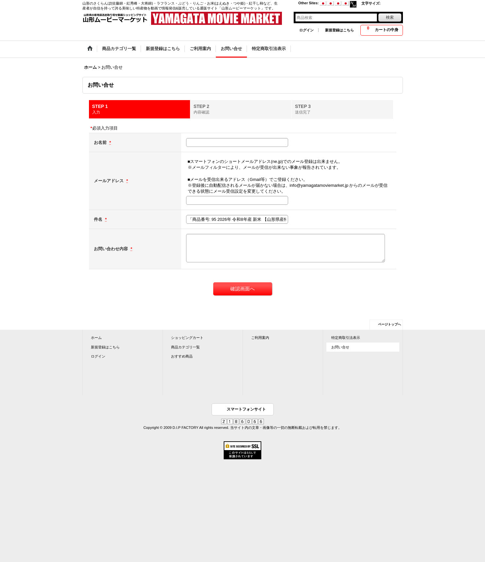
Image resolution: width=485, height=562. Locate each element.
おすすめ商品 (182, 356)
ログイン (306, 30)
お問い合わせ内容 (111, 248)
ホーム (96, 338)
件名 (99, 219)
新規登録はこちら (339, 30)
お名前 (101, 142)
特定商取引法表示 (345, 338)
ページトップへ (389, 324)
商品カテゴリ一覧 (185, 347)
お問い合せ (340, 347)
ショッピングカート (187, 338)
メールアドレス (109, 180)
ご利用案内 (260, 338)
